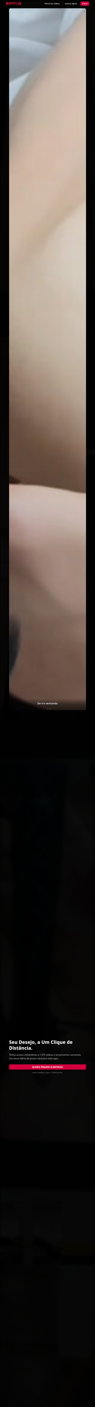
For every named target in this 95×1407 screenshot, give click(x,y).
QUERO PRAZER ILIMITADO (47, 1067)
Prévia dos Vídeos (52, 3)
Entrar (85, 3)
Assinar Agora (71, 3)
